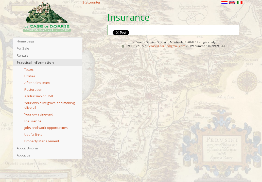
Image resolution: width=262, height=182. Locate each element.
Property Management (41, 141)
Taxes (29, 69)
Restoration (33, 89)
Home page (25, 41)
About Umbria (27, 148)
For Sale (23, 48)
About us (23, 155)
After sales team (37, 82)
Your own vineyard (38, 114)
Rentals (22, 55)
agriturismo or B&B (38, 96)
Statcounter (91, 2)
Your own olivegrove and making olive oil (49, 105)
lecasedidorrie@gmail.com (166, 46)
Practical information (35, 62)
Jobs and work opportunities (46, 127)
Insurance (32, 121)
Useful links (33, 134)
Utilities (30, 76)
